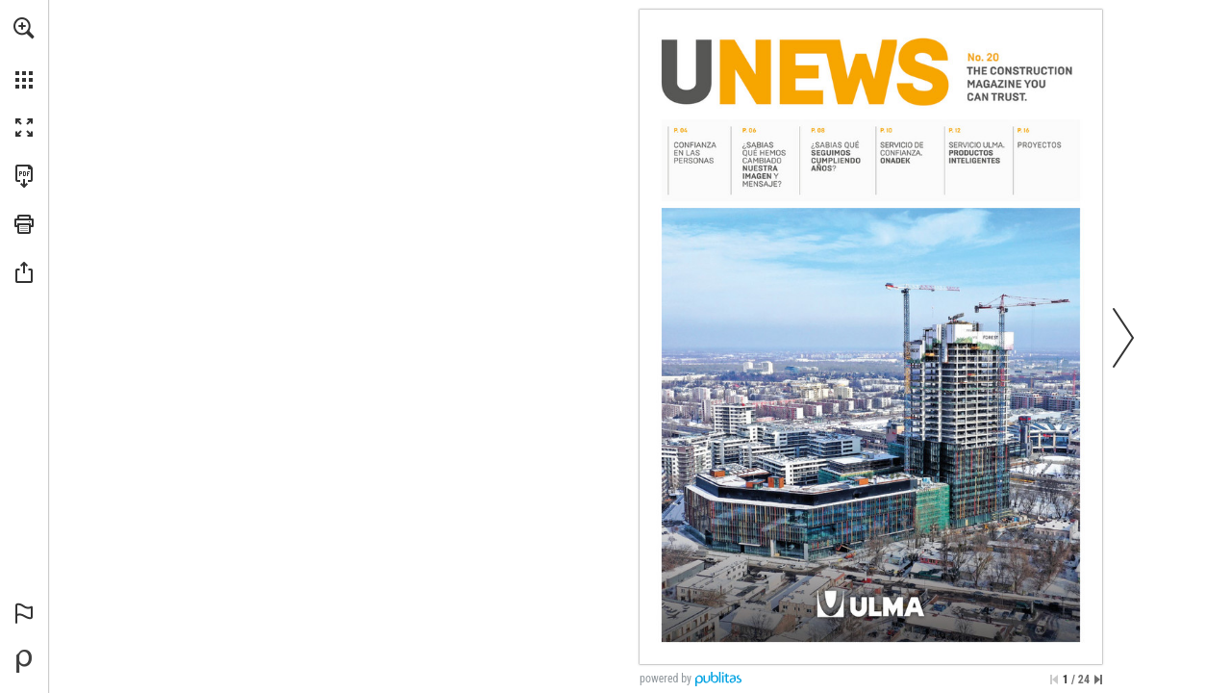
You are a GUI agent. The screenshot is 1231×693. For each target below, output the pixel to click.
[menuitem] (24, 53)
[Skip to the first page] (1054, 679)
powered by (665, 678)
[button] (24, 28)
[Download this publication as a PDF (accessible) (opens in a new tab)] (24, 176)
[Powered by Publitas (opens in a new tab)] (24, 661)
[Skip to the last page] (1098, 679)
